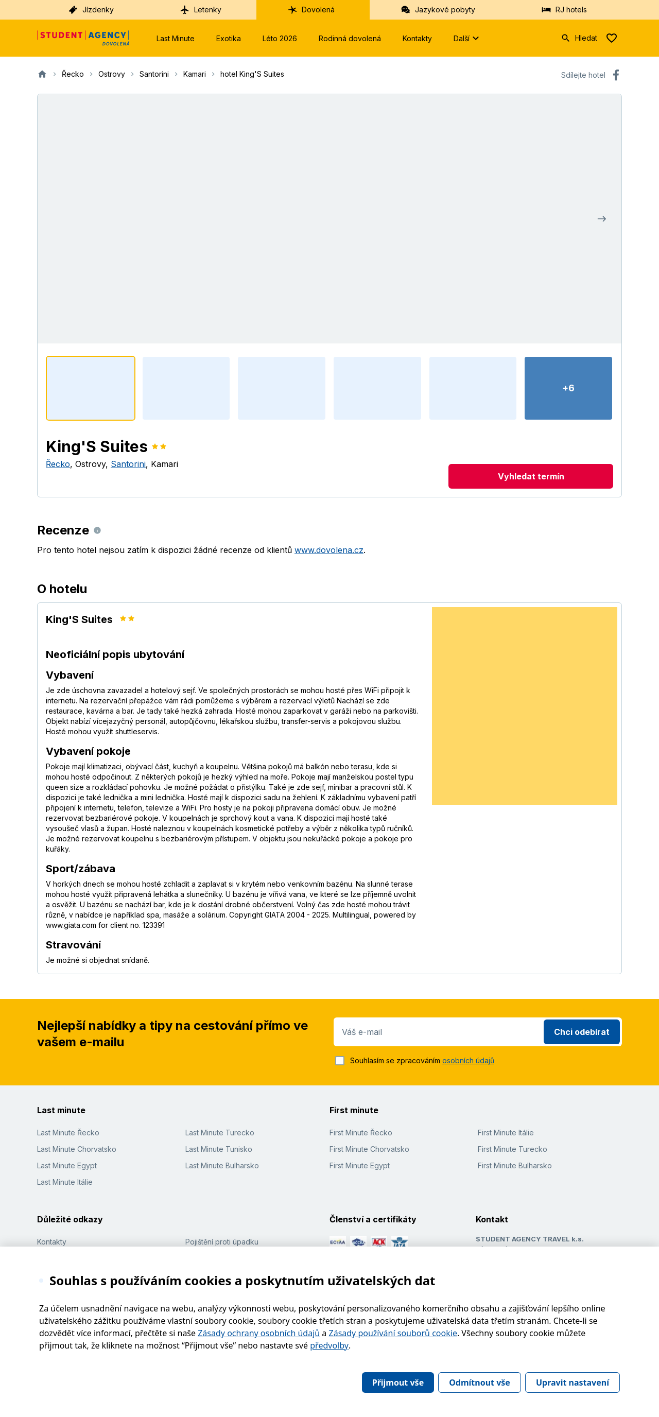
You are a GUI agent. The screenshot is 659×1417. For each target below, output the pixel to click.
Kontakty (417, 38)
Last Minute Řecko (68, 1132)
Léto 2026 (280, 38)
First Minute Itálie (506, 1132)
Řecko (58, 464)
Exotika (228, 38)
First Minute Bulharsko (515, 1165)
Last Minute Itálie (65, 1182)
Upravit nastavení (572, 1382)
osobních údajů (468, 1060)
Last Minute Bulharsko (222, 1165)
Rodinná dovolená (350, 38)
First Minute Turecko (512, 1149)
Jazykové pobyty (438, 10)
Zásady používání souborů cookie (393, 1333)
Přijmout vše (398, 1382)
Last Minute (176, 38)
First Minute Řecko (361, 1132)
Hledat (579, 38)
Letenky (200, 10)
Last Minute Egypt (67, 1165)
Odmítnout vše (479, 1382)
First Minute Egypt (360, 1165)
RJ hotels (564, 10)
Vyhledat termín (531, 476)
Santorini (128, 464)
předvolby (329, 1345)
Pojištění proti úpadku (221, 1241)
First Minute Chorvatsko (369, 1149)
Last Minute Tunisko (218, 1149)
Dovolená (311, 10)
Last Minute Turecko (219, 1132)
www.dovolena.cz (328, 550)
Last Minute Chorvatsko (76, 1149)
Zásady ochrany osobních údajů (259, 1333)
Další (468, 38)
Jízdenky (91, 10)
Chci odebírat (582, 1032)
